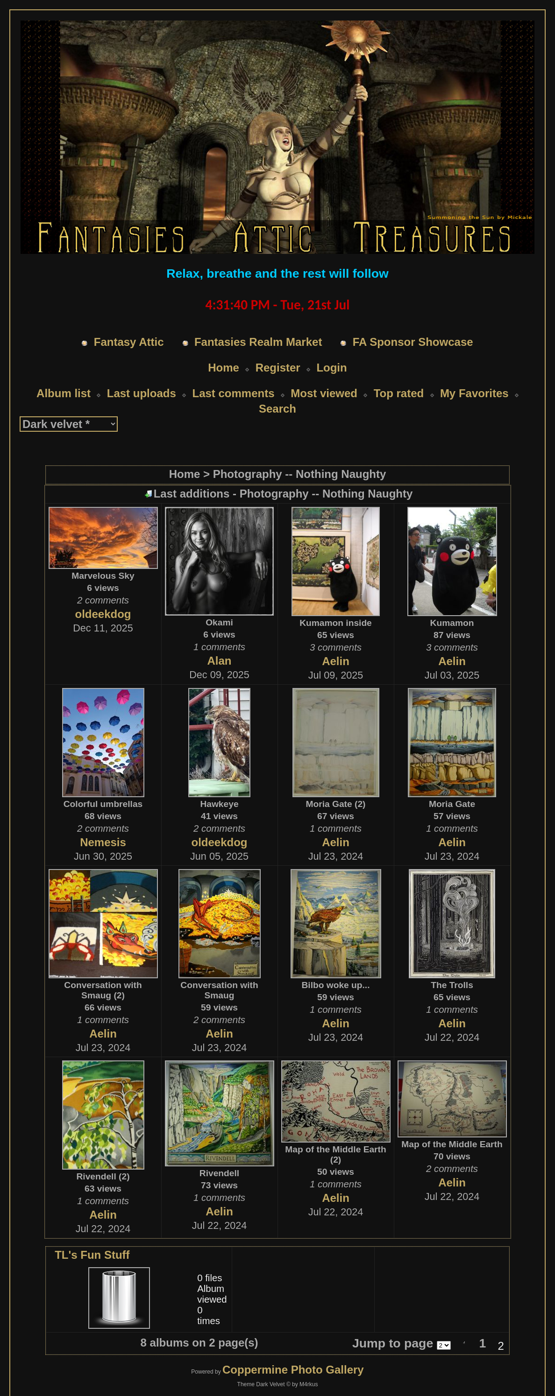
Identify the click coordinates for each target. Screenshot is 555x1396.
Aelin (335, 661)
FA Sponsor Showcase (413, 342)
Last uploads (141, 393)
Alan (219, 660)
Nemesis (103, 842)
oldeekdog (103, 614)
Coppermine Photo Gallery (293, 1369)
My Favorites (474, 393)
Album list (63, 393)
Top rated (399, 393)
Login (331, 367)
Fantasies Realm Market (258, 342)
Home (223, 367)
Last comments (233, 393)
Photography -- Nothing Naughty (299, 474)
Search (277, 408)
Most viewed (324, 393)
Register (278, 367)
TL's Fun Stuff (92, 1255)
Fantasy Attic (129, 342)
